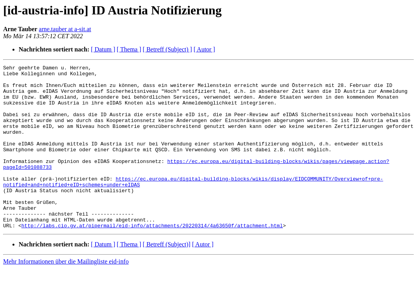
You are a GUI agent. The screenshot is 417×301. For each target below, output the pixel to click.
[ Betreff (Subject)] (166, 277)
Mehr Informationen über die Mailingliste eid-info (66, 294)
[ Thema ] (129, 49)
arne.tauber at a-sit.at (65, 29)
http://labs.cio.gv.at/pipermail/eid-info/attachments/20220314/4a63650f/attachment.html (152, 258)
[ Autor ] (204, 49)
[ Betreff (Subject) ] (167, 49)
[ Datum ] (103, 49)
